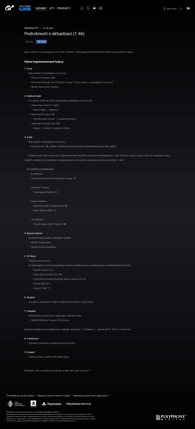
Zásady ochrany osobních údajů (57, 396)
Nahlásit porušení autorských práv (97, 396)
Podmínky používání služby (21, 396)
